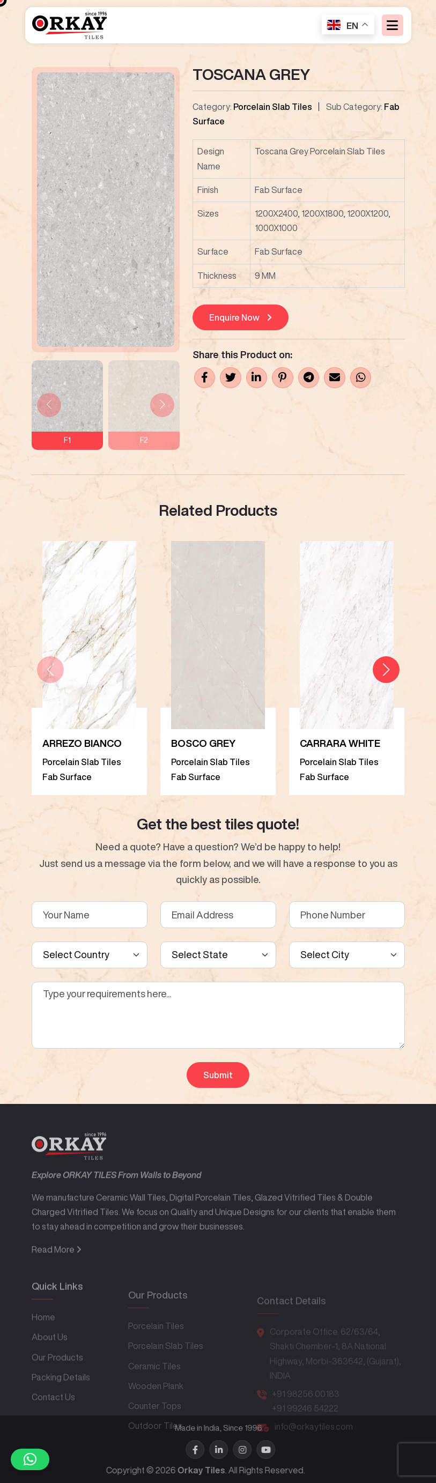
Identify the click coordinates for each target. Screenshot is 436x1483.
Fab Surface (67, 777)
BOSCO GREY (203, 743)
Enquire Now (240, 317)
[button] (386, 669)
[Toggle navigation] (392, 27)
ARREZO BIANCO (82, 743)
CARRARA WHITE (340, 743)
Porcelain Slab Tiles (272, 106)
